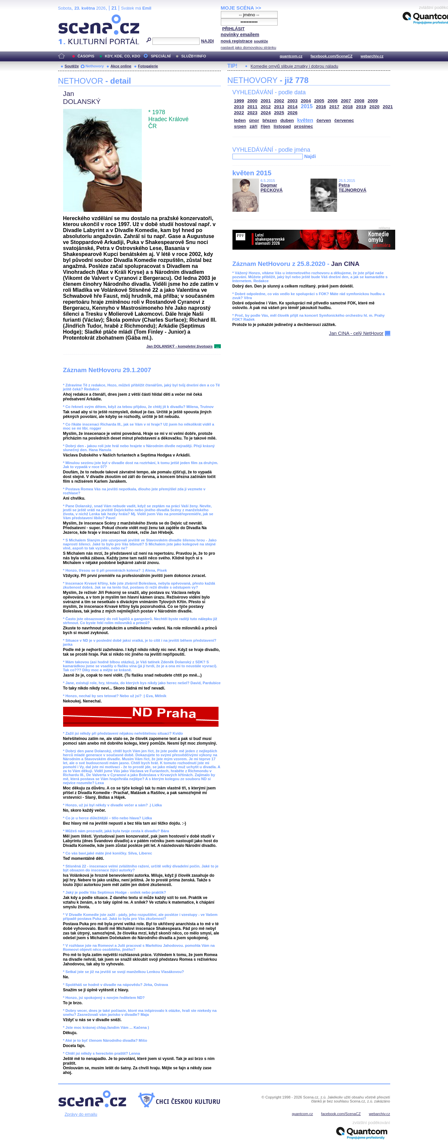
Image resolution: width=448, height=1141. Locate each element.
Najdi (310, 156)
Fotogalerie (148, 66)
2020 (374, 106)
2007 (346, 100)
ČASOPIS (86, 56)
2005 (319, 100)
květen (305, 120)
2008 (359, 100)
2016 (321, 106)
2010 (239, 106)
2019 (361, 106)
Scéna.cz (69, 17)
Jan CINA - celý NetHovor (356, 333)
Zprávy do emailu (81, 1114)
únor (254, 120)
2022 (239, 112)
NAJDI (207, 41)
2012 (266, 106)
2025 (279, 112)
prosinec (303, 126)
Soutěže (72, 66)
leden (240, 120)
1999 (239, 100)
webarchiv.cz (372, 56)
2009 (373, 100)
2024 (266, 112)
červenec (344, 120)
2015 (307, 106)
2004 (306, 100)
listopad (282, 126)
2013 (279, 106)
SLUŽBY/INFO (193, 56)
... (217, 346)
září (253, 126)
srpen (240, 126)
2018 (348, 106)
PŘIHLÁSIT (233, 28)
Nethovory (94, 66)
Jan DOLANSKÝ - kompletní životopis (179, 346)
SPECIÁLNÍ (161, 56)
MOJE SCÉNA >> (241, 8)
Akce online (121, 66)
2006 (332, 100)
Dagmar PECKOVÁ (272, 188)
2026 (293, 112)
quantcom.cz (291, 56)
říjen (265, 126)
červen (323, 120)
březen (269, 120)
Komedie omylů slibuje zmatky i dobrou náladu (294, 66)
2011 (252, 106)
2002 (279, 100)
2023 (252, 112)
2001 (266, 100)
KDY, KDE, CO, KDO (122, 56)
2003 (293, 100)
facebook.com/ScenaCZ (331, 56)
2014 (293, 106)
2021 (388, 106)
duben (287, 120)
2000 (252, 100)
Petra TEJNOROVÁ (353, 188)
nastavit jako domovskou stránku (248, 47)
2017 (334, 106)
